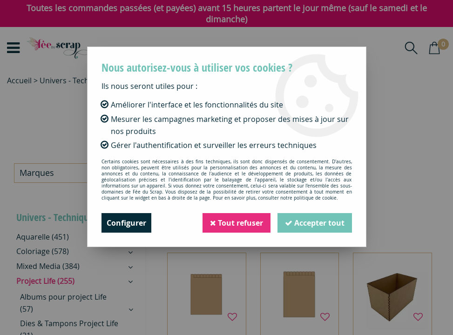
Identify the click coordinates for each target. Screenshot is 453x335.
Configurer (126, 223)
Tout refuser (236, 223)
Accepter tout (315, 223)
